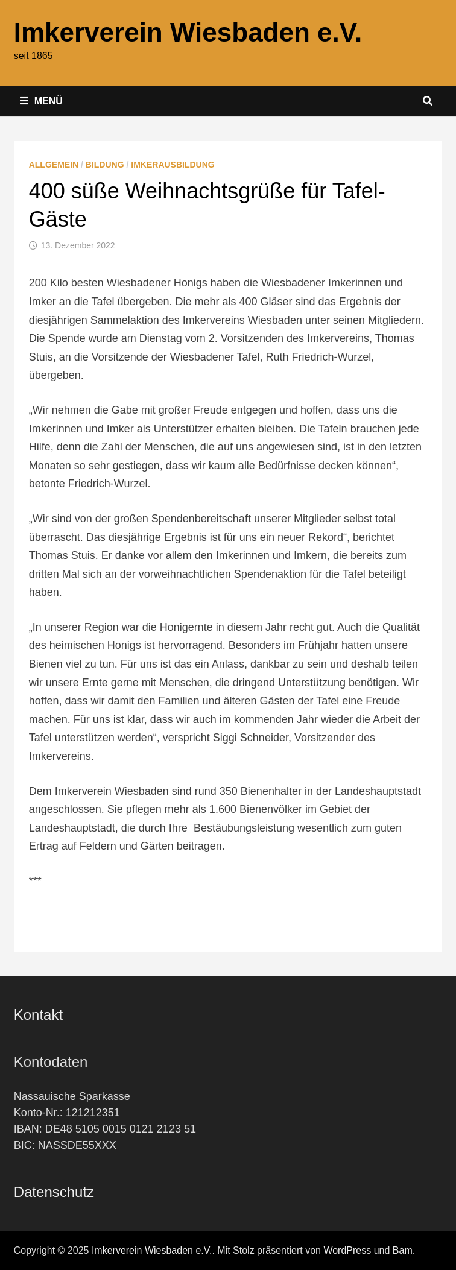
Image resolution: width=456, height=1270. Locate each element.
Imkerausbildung (172, 164)
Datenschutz (54, 1192)
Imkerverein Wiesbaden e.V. (188, 32)
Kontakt (38, 1014)
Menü (41, 101)
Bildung (105, 164)
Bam (403, 1250)
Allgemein (53, 164)
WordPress (347, 1250)
